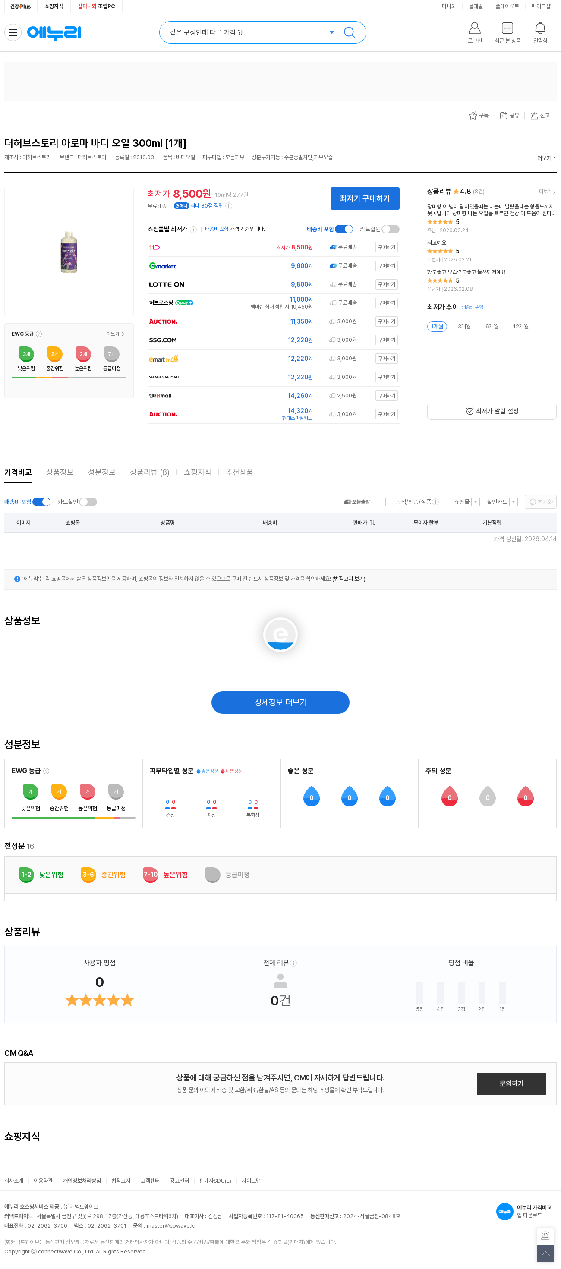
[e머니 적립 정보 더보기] (229, 206)
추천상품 (239, 472)
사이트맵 (251, 1181)
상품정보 (60, 472)
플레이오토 (507, 6)
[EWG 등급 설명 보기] (46, 771)
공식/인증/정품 (413, 501)
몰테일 (476, 6)
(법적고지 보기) (349, 579)
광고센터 (179, 1181)
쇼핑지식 (53, 6)
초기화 (545, 501)
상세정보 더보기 (281, 702)
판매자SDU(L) (215, 1181)
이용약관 (43, 1181)
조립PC (96, 6)
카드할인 (370, 229)
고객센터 (150, 1181)
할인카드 (497, 501)
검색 (349, 32)
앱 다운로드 (526, 1211)
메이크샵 (541, 6)
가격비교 (18, 472)
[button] (38, 334)
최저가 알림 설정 (497, 411)
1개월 (437, 326)
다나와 (449, 6)
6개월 (491, 326)
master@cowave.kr (171, 1225)
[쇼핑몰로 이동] (271, 247)
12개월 (521, 326)
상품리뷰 (150, 472)
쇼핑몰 (462, 501)
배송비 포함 (320, 229)
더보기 (544, 158)
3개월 (464, 326)
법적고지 (120, 1181)
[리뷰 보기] (492, 218)
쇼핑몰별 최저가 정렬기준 (193, 229)
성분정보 (102, 472)
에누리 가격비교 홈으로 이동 (54, 32)
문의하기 (512, 1084)
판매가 (360, 523)
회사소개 (13, 1181)
